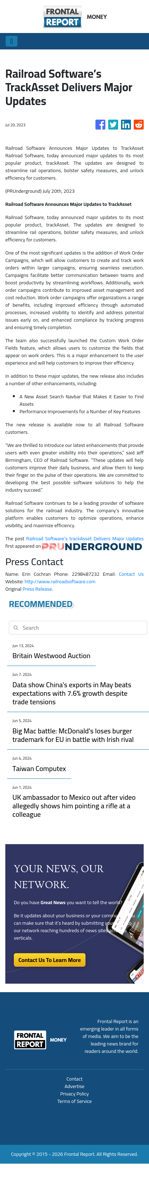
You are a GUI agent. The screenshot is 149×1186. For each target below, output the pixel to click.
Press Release (37, 589)
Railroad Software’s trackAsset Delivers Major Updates (85, 538)
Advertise (74, 1086)
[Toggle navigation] (11, 41)
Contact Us (131, 574)
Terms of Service (74, 1101)
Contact (74, 1078)
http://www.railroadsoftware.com (59, 581)
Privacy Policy (74, 1093)
